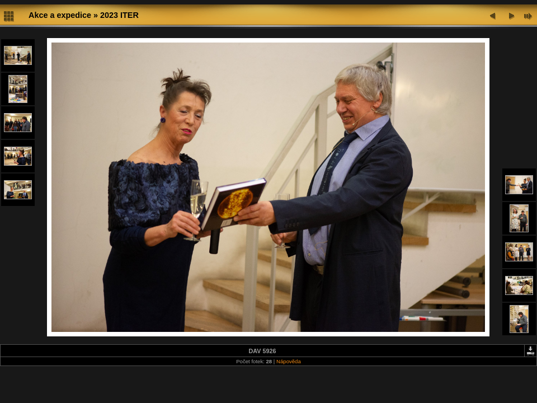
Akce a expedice (60, 15)
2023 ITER (119, 15)
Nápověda (288, 361)
